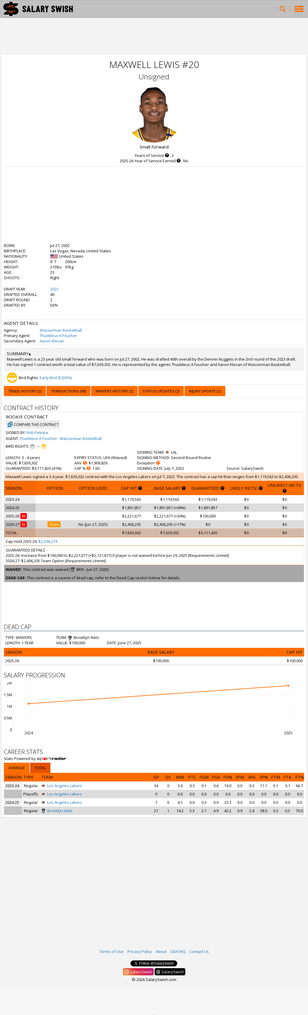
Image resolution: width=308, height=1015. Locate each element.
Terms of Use (111, 951)
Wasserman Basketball (61, 330)
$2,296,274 (47, 541)
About (161, 951)
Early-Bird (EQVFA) (56, 377)
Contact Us (199, 951)
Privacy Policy (139, 951)
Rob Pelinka (37, 432)
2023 (54, 289)
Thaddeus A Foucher (58, 335)
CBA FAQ (178, 951)
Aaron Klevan (52, 341)
